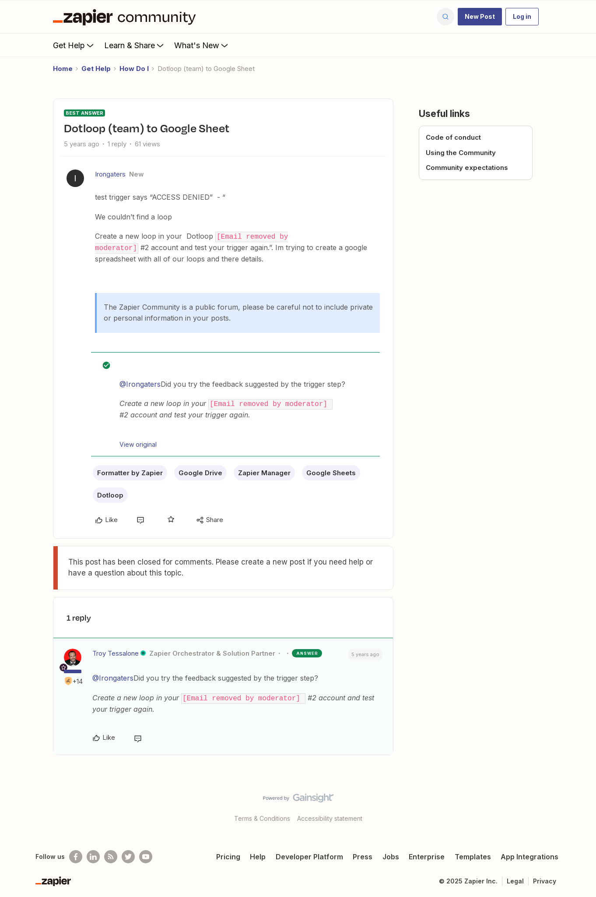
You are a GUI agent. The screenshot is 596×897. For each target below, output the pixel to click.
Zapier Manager (264, 471)
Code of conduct (453, 137)
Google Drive (200, 471)
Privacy (544, 879)
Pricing (228, 854)
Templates (473, 854)
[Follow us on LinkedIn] (93, 854)
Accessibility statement (329, 816)
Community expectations (467, 167)
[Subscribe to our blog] (110, 854)
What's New (202, 45)
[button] (480, 16)
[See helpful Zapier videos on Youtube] (145, 854)
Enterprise (427, 854)
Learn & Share (134, 45)
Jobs (390, 854)
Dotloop (110, 494)
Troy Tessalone (115, 652)
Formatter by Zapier (130, 471)
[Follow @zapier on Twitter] (128, 854)
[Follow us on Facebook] (75, 854)
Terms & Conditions (262, 816)
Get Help (74, 45)
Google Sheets (331, 471)
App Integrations (529, 854)
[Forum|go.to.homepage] (126, 16)
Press (362, 854)
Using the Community (461, 152)
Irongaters (110, 174)
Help (258, 854)
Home (63, 68)
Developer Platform (309, 854)
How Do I (134, 68)
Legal (515, 879)
